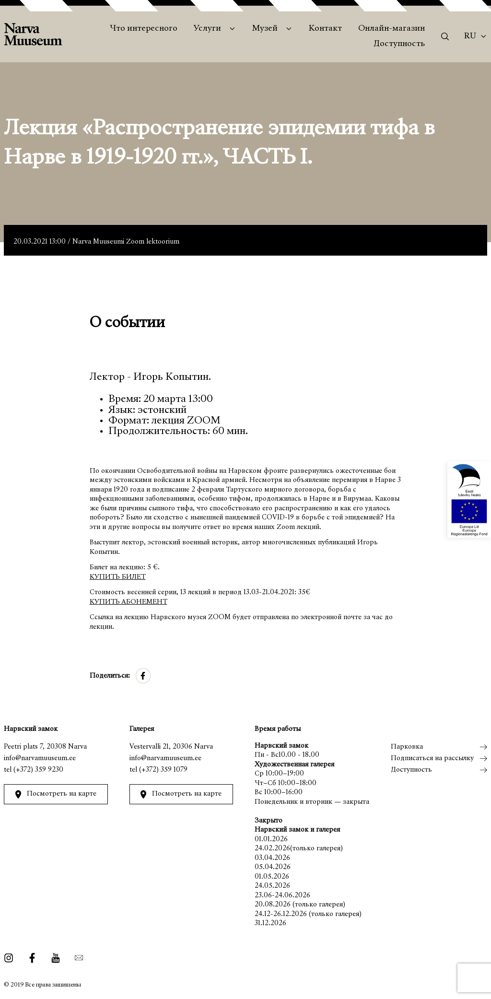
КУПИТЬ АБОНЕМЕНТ (128, 602)
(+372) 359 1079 (163, 770)
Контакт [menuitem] (325, 29)
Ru (470, 36)
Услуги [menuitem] (207, 29)
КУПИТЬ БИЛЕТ (118, 577)
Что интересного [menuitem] (143, 29)
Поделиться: (110, 676)
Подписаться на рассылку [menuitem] (432, 758)
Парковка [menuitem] (407, 747)
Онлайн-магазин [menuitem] (391, 29)
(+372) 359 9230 (38, 770)
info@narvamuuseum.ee (40, 758)
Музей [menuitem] (265, 29)
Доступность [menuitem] (399, 44)
